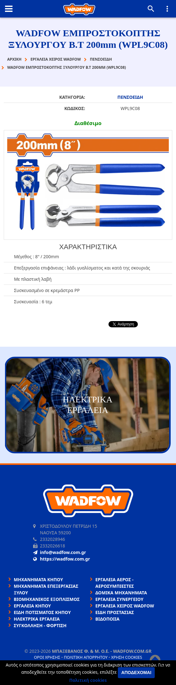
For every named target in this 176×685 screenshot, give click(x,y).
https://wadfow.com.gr (61, 559)
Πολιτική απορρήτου (86, 657)
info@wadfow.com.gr (59, 552)
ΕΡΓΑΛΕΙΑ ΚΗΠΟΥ (32, 606)
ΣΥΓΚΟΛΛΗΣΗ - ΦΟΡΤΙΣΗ (40, 625)
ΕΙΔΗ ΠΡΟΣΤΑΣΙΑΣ (114, 612)
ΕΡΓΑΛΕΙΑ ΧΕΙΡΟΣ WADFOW (124, 606)
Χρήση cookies (126, 657)
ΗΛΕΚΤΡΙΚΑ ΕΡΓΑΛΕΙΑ (37, 619)
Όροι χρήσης (47, 657)
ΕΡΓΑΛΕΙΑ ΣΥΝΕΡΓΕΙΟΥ (119, 599)
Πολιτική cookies (88, 680)
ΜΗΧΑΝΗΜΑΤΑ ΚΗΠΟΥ (38, 579)
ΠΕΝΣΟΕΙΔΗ (130, 97)
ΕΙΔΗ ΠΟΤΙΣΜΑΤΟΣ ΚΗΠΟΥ (42, 612)
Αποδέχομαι (136, 672)
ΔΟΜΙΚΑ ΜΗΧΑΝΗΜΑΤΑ (121, 593)
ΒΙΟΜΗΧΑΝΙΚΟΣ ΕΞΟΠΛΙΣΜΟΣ (47, 599)
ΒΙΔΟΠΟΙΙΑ (107, 619)
